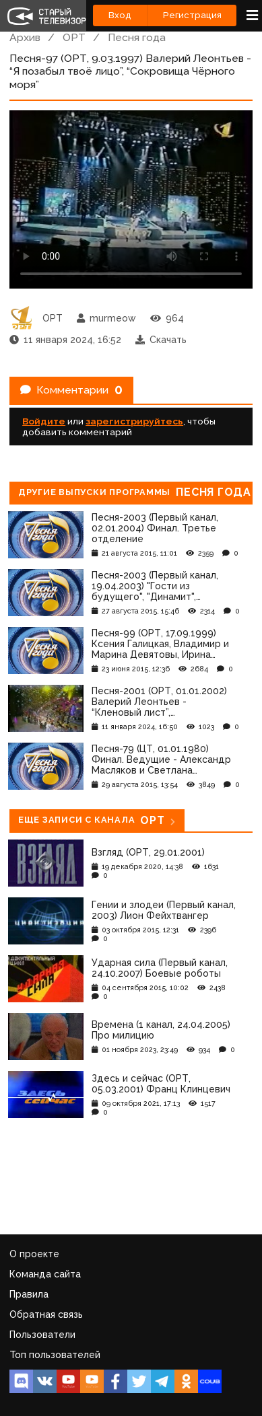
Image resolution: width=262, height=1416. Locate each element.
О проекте (34, 1254)
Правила (28, 1294)
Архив (24, 37)
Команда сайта (45, 1274)
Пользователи (42, 1334)
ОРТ (74, 37)
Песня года (137, 37)
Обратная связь (46, 1314)
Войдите (43, 421)
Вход (119, 15)
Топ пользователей (54, 1354)
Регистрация (192, 15)
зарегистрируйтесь (134, 421)
